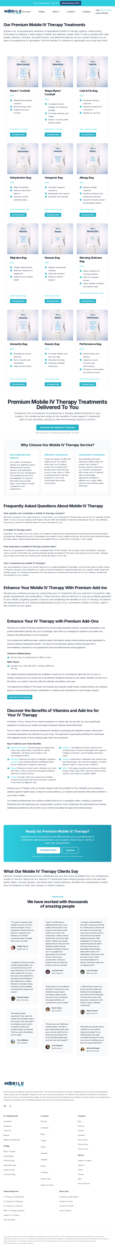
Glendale (44, 1160)
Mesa (43, 1134)
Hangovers (8, 1126)
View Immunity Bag (19, 379)
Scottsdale (45, 1128)
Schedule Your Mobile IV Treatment (57, 427)
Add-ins (57, 12)
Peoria (43, 1166)
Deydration (8, 1121)
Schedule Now (18, 134)
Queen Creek (46, 1179)
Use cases (27, 12)
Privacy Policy (83, 1144)
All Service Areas (47, 1185)
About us (81, 1126)
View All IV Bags (9, 1174)
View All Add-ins (84, 1183)
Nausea (6, 1135)
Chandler (44, 1153)
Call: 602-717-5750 (66, 1206)
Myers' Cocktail (9, 1151)
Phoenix (44, 1121)
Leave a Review (102, 13)
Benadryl (14, 759)
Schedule (81, 1135)
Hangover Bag (9, 1170)
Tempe (43, 1140)
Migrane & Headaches (12, 1140)
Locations (72, 12)
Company (88, 12)
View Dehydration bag (20, 209)
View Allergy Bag (88, 209)
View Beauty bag (53, 379)
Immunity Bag (8, 1156)
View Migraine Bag (19, 296)
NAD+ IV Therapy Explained (14, 1210)
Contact (81, 1131)
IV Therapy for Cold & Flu (13, 1206)
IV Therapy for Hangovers (13, 1201)
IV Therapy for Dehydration (14, 1197)
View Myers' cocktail (20, 129)
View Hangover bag (54, 209)
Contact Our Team (66, 1201)
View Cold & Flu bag (89, 129)
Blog (79, 1121)
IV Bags (43, 12)
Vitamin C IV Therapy (11, 1215)
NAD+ (65, 768)
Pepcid (14, 768)
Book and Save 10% (70, 3)
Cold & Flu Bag (9, 1161)
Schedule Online (48, 850)
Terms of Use (83, 1149)
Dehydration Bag (10, 1165)
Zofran (13, 777)
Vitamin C (66, 747)
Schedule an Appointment (68, 1197)
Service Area (82, 1140)
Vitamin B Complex (19, 747)
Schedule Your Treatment (20, 697)
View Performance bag (91, 379)
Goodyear (44, 1172)
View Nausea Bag (53, 296)
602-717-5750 (105, 10)
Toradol (65, 759)
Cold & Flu (7, 1131)
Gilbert (43, 1147)
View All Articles (9, 1220)
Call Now (70, 850)
